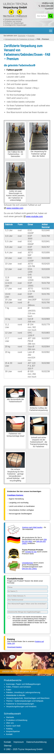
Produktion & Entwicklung (16, 720)
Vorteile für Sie (31, 552)
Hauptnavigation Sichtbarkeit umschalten (51, 30)
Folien (8, 690)
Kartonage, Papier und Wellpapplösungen (23, 684)
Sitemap (8, 746)
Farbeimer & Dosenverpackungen (20, 704)
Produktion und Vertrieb (13, 21)
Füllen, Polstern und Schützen (18, 687)
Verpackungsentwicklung (13, 19)
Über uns (10, 723)
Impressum (49, 9)
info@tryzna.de (21, 16)
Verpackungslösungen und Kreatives (21, 706)
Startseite (10, 717)
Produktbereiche (12, 680)
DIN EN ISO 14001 (29, 569)
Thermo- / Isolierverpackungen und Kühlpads (24, 701)
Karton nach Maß (13, 726)
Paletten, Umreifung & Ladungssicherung (23, 692)
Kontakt (9, 734)
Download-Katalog (14, 647)
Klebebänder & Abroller (15, 695)
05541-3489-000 (47, 6)
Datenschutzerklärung (21, 624)
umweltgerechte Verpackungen (15, 25)
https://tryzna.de (8, 16)
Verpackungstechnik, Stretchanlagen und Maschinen (27, 698)
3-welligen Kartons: (15, 495)
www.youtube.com (14, 208)
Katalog (9, 729)
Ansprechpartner (13, 731)
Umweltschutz (27, 563)
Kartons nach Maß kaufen (32, 527)
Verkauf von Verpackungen (14, 23)
